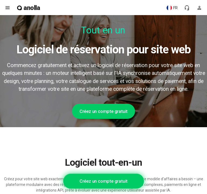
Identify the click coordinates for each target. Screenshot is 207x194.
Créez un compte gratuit (103, 111)
